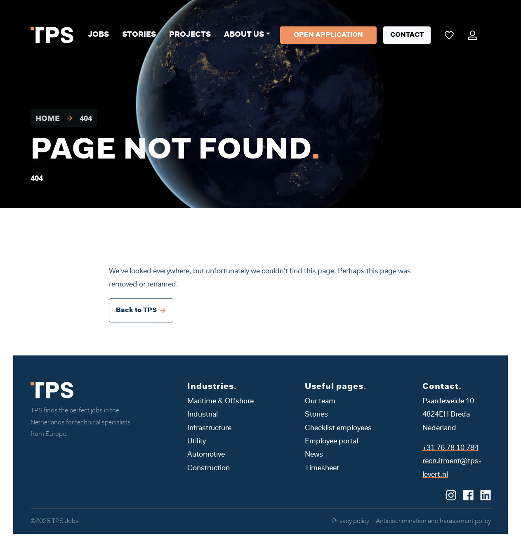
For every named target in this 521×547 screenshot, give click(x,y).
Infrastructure (209, 428)
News (314, 455)
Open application (328, 35)
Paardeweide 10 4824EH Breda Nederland (448, 415)
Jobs (98, 35)
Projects (190, 35)
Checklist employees (338, 428)
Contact (407, 35)
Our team (320, 401)
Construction (208, 468)
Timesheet (322, 468)
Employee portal (331, 441)
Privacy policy (350, 521)
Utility (196, 441)
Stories (139, 35)
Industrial (202, 415)
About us (244, 35)
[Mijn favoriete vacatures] (449, 35)
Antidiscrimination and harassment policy (433, 521)
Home (47, 119)
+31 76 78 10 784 (450, 448)
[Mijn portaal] (472, 35)
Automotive (206, 455)
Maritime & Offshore (220, 401)
